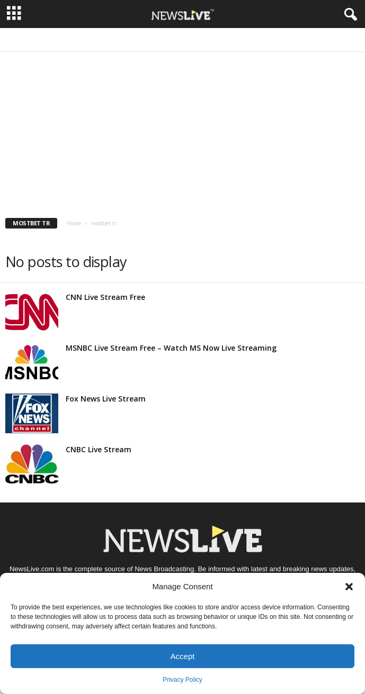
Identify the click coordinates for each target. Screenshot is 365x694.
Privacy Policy (182, 679)
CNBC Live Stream (98, 449)
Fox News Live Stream (106, 399)
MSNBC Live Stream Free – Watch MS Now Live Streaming (171, 348)
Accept (183, 656)
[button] (349, 586)
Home (74, 223)
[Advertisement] (182, 131)
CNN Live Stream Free (105, 297)
